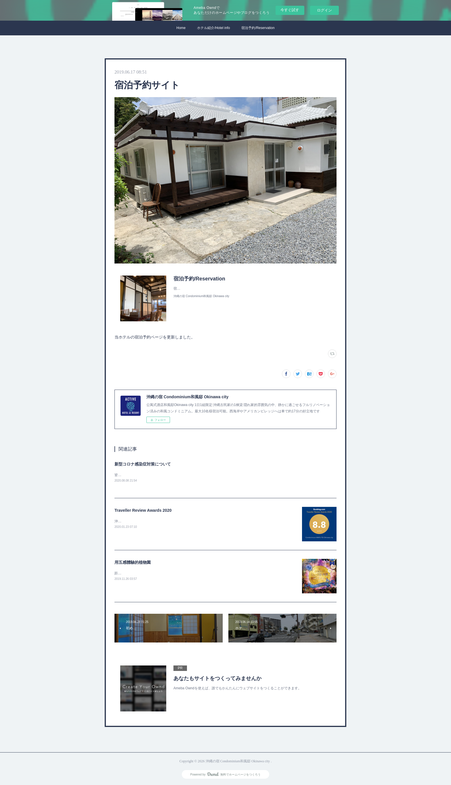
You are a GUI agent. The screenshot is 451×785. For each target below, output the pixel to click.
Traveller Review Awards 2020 (142, 510)
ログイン (324, 10)
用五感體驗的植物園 (132, 562)
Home (181, 28)
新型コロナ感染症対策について (142, 464)
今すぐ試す (289, 10)
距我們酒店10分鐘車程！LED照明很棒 (143, 574)
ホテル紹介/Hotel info (213, 28)
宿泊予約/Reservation (257, 28)
